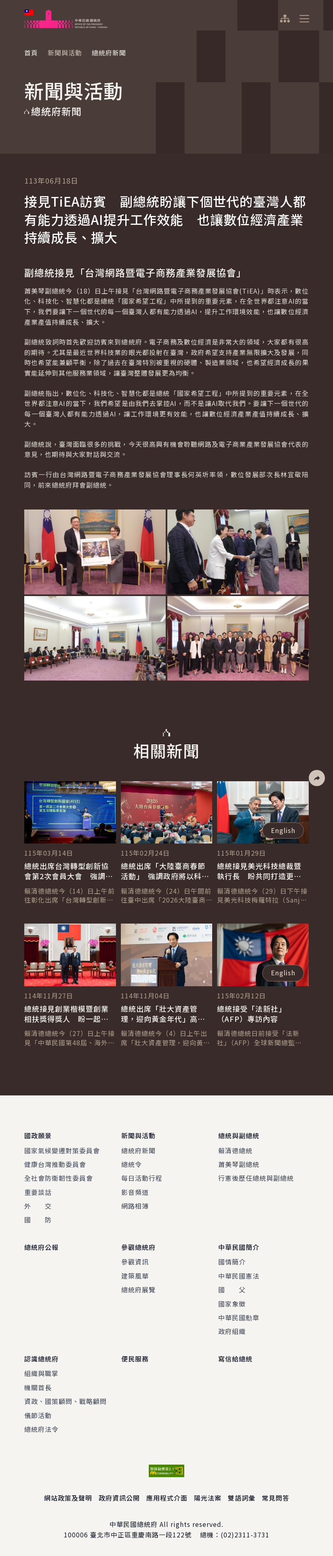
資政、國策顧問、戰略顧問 (65, 1401)
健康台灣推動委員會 (55, 1164)
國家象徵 (232, 1303)
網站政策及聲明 (68, 1498)
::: (5, 4)
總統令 (131, 1164)
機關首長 (38, 1387)
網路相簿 (135, 1206)
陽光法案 (207, 1498)
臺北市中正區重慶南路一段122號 (141, 1534)
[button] (317, 778)
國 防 (38, 1219)
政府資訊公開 (119, 1498)
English (283, 830)
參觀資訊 (135, 1261)
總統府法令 (41, 1428)
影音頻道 (135, 1192)
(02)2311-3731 (245, 1534)
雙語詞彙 (241, 1498)
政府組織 (232, 1331)
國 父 (232, 1289)
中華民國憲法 (238, 1276)
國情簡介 (232, 1261)
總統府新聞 (138, 1150)
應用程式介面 (167, 1498)
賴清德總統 (235, 1150)
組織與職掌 (41, 1373)
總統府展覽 (138, 1289)
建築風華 (135, 1276)
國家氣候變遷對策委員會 (62, 1150)
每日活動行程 (141, 1178)
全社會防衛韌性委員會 (58, 1178)
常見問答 (275, 1498)
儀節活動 (38, 1415)
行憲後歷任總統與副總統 (256, 1178)
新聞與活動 (65, 52)
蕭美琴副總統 (238, 1164)
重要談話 (38, 1192)
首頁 (31, 52)
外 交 (38, 1206)
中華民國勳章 (238, 1317)
